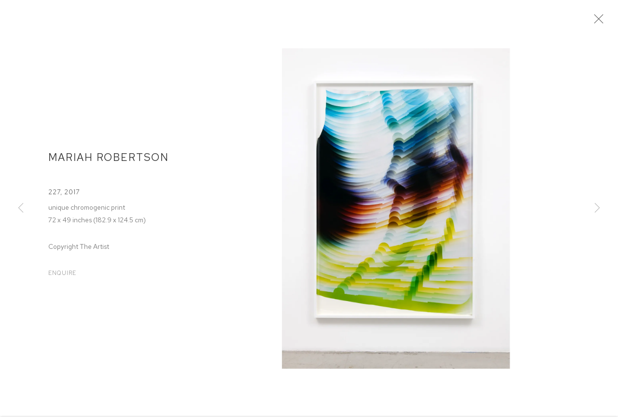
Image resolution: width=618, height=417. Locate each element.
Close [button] (598, 21)
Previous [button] (21, 208)
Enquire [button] (62, 276)
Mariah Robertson (108, 160)
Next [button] (597, 208)
